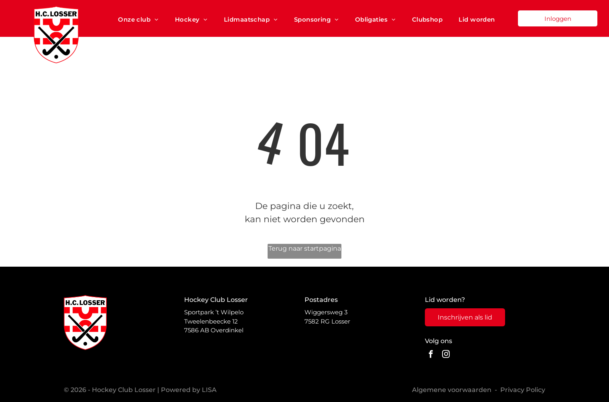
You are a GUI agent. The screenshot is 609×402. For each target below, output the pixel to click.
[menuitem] (138, 20)
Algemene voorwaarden (451, 390)
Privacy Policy (522, 390)
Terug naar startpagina (304, 248)
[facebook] (430, 355)
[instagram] (446, 355)
